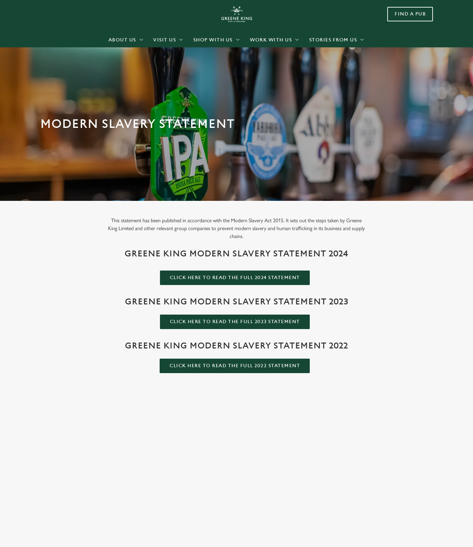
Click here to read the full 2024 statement (235, 277)
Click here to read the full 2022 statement (234, 366)
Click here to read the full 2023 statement (235, 321)
